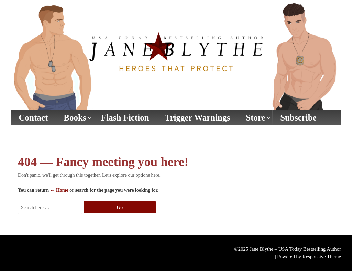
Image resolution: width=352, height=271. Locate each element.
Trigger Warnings (197, 117)
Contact (33, 117)
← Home (59, 190)
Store (255, 117)
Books (75, 117)
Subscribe (298, 117)
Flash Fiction (125, 117)
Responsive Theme (321, 256)
